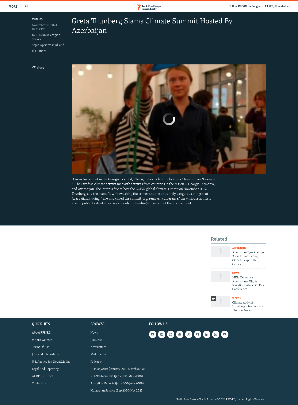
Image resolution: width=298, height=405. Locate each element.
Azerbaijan (239, 248)
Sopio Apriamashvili (45, 45)
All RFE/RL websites (277, 6)
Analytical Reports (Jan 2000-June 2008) (117, 383)
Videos (37, 19)
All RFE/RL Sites (42, 376)
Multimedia (98, 354)
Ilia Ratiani (39, 51)
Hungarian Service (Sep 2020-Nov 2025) (117, 390)
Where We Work (42, 340)
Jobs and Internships (45, 354)
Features (96, 340)
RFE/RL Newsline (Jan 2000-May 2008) (116, 376)
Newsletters (98, 347)
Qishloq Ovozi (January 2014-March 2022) (117, 369)
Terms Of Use (40, 347)
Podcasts (96, 361)
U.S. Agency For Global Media (51, 361)
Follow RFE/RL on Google (244, 6)
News (235, 273)
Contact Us (39, 383)
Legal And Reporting (45, 369)
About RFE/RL (41, 332)
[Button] (38, 68)
